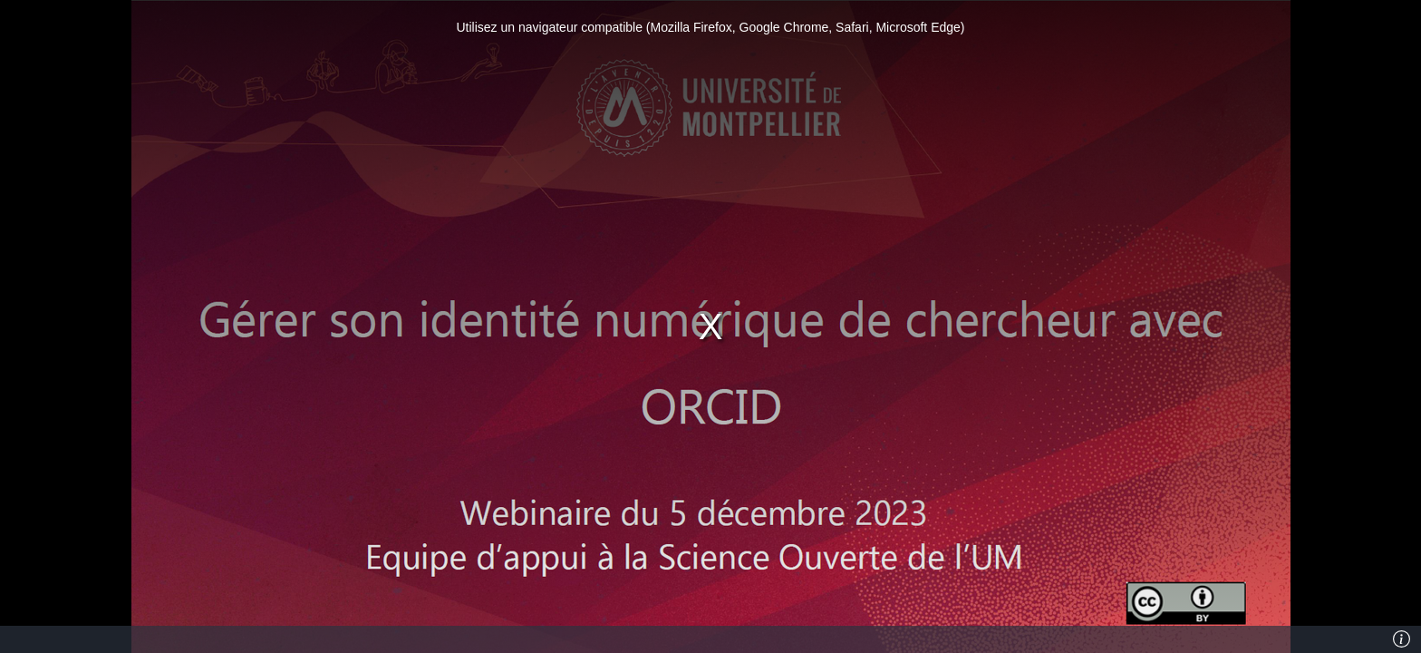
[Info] (1402, 639)
